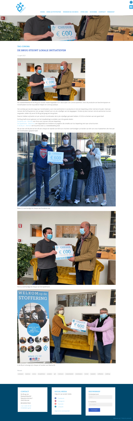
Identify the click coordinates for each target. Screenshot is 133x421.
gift (55, 374)
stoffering (108, 374)
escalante (49, 374)
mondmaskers (79, 374)
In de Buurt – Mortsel (24, 126)
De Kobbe (93, 12)
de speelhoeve (41, 374)
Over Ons (84, 12)
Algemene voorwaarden (62, 411)
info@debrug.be (26, 408)
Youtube (60, 404)
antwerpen (20, 374)
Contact (102, 12)
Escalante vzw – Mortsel (24, 121)
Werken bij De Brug (70, 12)
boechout (28, 374)
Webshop (110, 12)
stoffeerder (100, 374)
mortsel (86, 374)
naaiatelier (93, 374)
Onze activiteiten (53, 12)
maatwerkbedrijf (69, 374)
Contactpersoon (94, 394)
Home (42, 12)
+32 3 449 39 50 (26, 406)
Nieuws (19, 370)
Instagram (61, 401)
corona (34, 374)
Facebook (61, 398)
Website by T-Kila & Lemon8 (122, 418)
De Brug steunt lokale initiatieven (41, 50)
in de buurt (60, 374)
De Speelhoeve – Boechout (26, 123)
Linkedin (60, 407)
